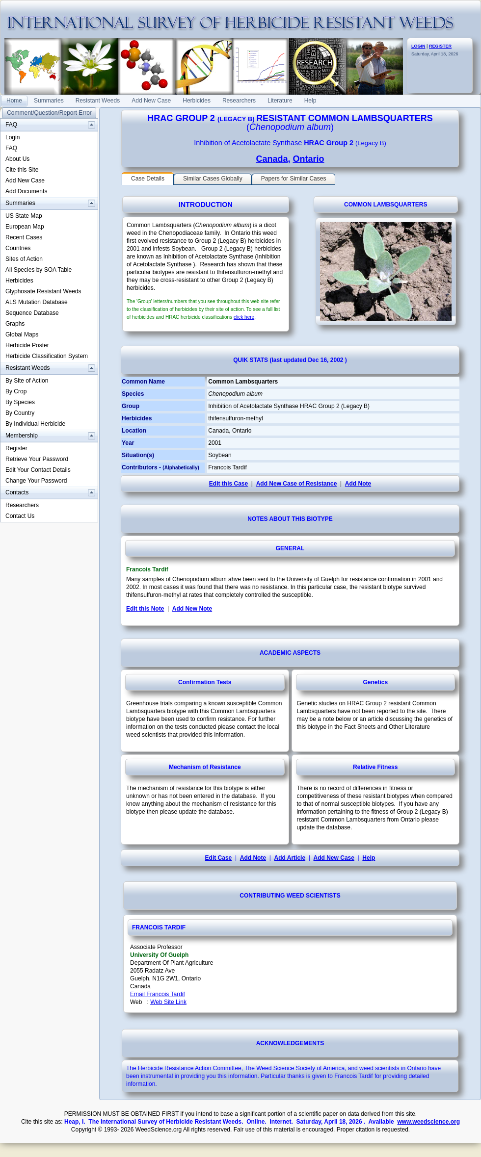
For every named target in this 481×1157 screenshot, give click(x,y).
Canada (272, 159)
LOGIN (418, 46)
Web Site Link (168, 1002)
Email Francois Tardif (157, 994)
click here (244, 317)
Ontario (308, 159)
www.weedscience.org (428, 1121)
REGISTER (440, 46)
